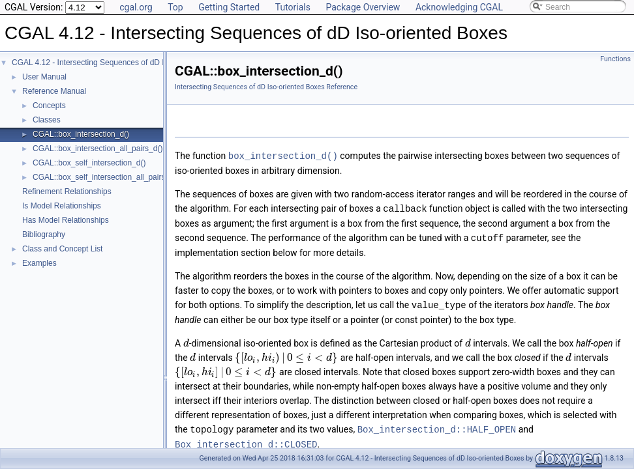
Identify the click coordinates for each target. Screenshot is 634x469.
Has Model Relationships (65, 220)
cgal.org (135, 7)
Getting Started (229, 7)
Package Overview (362, 7)
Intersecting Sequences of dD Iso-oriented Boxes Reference (266, 87)
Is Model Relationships (61, 205)
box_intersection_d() (283, 155)
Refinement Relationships (67, 191)
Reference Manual (54, 91)
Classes (47, 119)
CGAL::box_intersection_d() (81, 134)
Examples (39, 263)
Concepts (49, 105)
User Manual (44, 76)
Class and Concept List (62, 248)
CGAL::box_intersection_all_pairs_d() (97, 148)
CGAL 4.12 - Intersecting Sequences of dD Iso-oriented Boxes (119, 62)
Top (175, 7)
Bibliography (43, 234)
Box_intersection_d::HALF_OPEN (437, 426)
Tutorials (292, 7)
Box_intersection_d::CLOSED (246, 440)
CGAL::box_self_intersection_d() (89, 162)
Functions (615, 59)
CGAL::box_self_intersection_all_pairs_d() (106, 177)
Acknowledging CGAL (459, 7)
